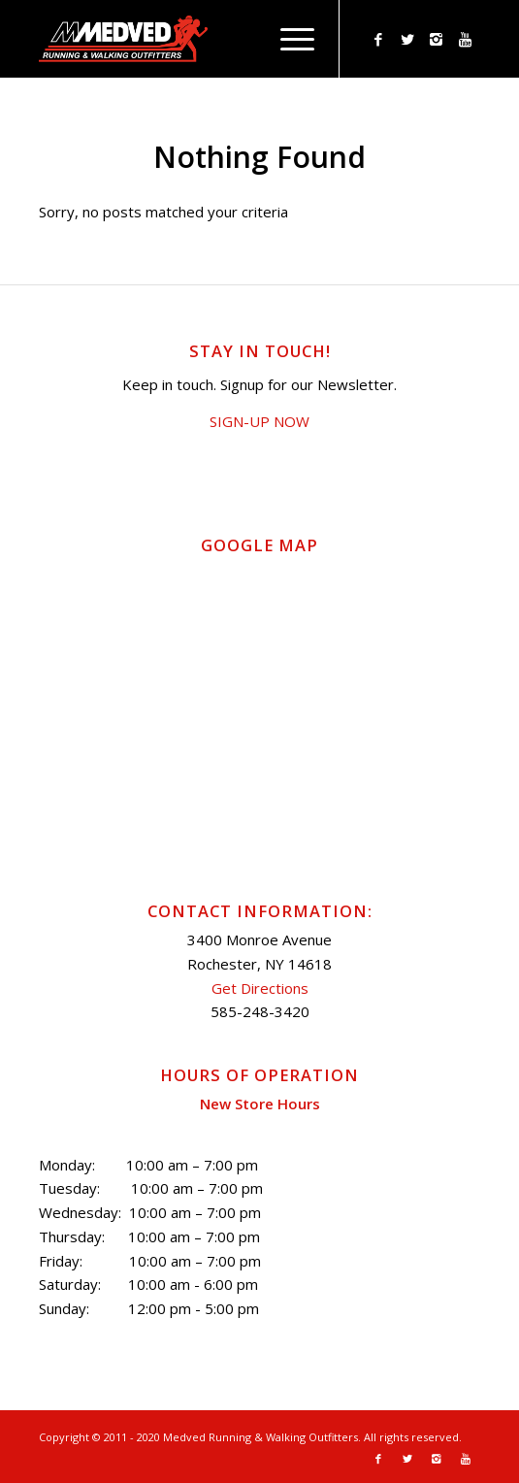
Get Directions (259, 988)
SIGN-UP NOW (259, 421)
